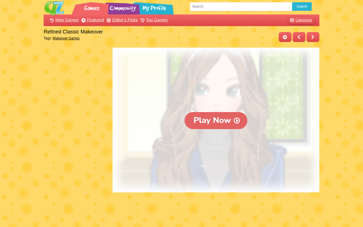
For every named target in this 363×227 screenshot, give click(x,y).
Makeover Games (66, 38)
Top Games (153, 19)
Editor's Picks (121, 19)
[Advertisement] (77, 133)
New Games (63, 19)
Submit (302, 7)
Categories (300, 20)
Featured (92, 19)
